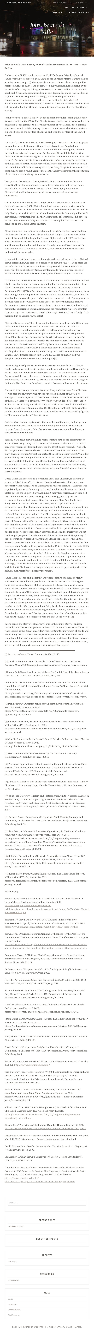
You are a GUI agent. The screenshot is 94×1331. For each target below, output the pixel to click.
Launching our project (16, 1226)
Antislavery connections (16, 3)
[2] (45, 96)
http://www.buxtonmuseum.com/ (32, 1064)
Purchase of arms (17, 654)
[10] (29, 485)
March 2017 (12, 1261)
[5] (44, 330)
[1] (30, 82)
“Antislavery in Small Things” (70, 3)
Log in (10, 1299)
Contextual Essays (59, 7)
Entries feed (12, 1304)
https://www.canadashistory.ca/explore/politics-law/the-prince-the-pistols (45, 1128)
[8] (69, 407)
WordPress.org (13, 1315)
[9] (74, 446)
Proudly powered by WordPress (29, 1327)
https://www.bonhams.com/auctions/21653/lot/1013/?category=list (41, 926)
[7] (37, 379)
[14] (72, 616)
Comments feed (14, 1310)
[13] (17, 606)
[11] (29, 524)
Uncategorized (13, 1280)
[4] (23, 291)
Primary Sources (79, 12)
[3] (12, 160)
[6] (55, 358)
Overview (81, 7)
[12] (14, 563)
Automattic (74, 1327)
